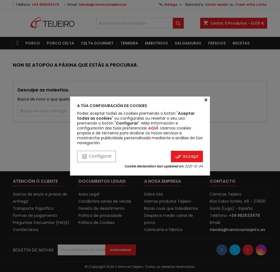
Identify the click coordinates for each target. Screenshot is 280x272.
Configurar (96, 156)
